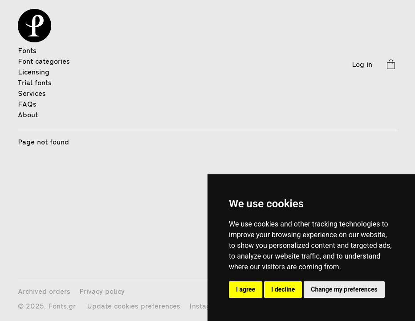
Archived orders (44, 292)
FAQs (27, 104)
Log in (362, 65)
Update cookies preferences (133, 306)
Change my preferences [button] (344, 289)
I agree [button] (245, 289)
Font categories (44, 62)
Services (32, 94)
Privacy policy (102, 292)
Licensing (33, 72)
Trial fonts (35, 83)
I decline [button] (283, 289)
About (28, 115)
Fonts (27, 51)
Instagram (206, 306)
